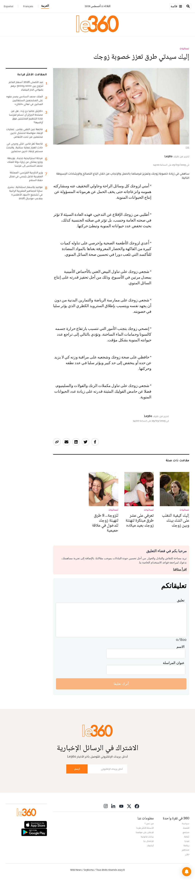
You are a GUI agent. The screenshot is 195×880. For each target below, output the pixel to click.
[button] (186, 871)
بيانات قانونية (147, 836)
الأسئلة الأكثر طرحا (145, 828)
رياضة (186, 845)
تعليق (181, 600)
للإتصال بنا (148, 841)
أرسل (77, 768)
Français (28, 6)
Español (8, 6)
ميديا (187, 841)
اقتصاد (186, 828)
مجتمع (186, 832)
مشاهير (185, 849)
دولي (187, 854)
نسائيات (184, 48)
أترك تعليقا (121, 684)
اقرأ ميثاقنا (180, 569)
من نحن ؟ (149, 823)
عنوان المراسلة (174, 663)
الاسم (181, 647)
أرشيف (150, 845)
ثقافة (186, 836)
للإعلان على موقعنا (145, 832)
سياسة (185, 823)
